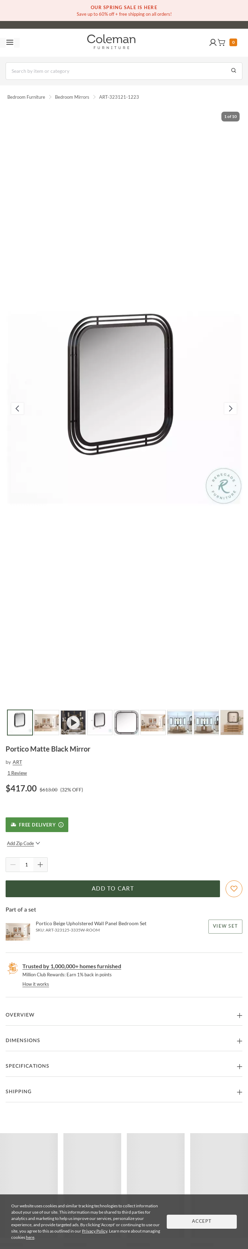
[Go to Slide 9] (233, 722)
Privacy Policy (94, 1231)
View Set (225, 926)
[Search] (124, 71)
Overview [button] (20, 1015)
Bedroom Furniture (26, 97)
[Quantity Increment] (40, 865)
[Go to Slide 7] (179, 722)
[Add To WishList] (234, 888)
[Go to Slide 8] (206, 722)
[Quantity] (27, 864)
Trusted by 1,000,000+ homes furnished (71, 966)
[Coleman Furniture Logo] (111, 42)
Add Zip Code (23, 843)
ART (17, 762)
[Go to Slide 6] (153, 722)
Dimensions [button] (23, 1040)
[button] (213, 42)
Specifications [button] (27, 1066)
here (30, 1237)
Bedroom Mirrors (72, 97)
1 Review (17, 773)
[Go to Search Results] (233, 71)
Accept (202, 1221)
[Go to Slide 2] (46, 722)
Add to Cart (113, 889)
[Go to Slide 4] (99, 722)
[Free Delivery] (37, 824)
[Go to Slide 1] (20, 722)
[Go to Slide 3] (73, 722)
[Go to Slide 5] (126, 722)
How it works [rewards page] (35, 984)
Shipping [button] (19, 1091)
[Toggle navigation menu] (10, 43)
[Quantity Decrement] (13, 865)
